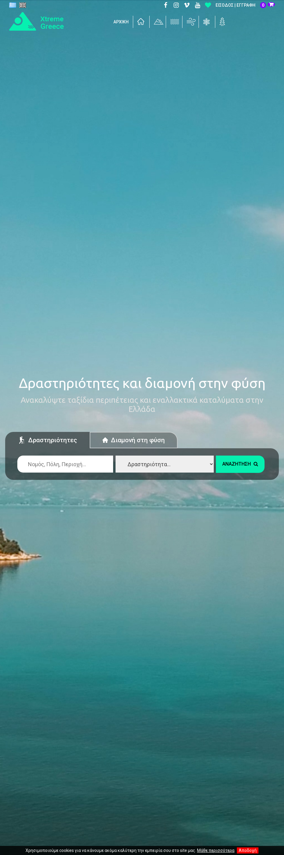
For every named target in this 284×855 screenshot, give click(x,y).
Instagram (176, 5)
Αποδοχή (248, 850)
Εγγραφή (246, 5)
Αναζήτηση (240, 464)
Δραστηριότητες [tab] (47, 441)
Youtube (197, 5)
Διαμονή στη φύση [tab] (133, 440)
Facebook (165, 5)
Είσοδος (225, 5)
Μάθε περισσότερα (215, 850)
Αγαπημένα (208, 5)
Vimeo (186, 5)
